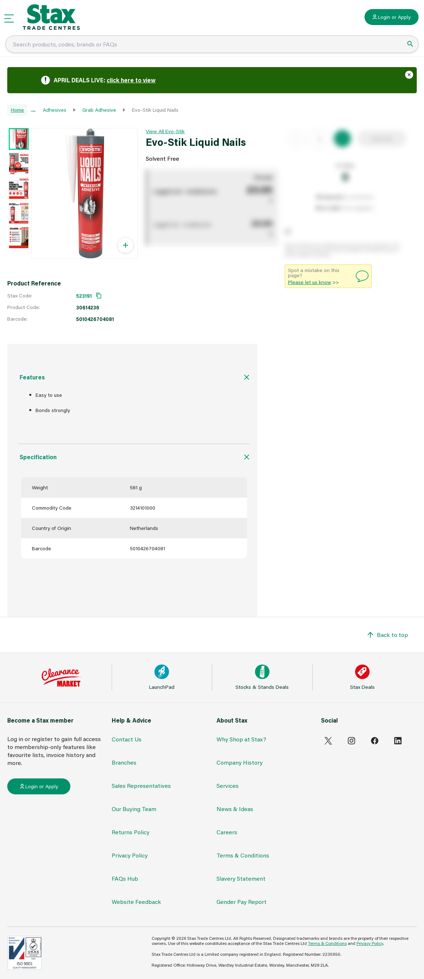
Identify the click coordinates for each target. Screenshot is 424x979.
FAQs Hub (125, 878)
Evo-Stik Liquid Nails (155, 109)
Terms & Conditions (243, 855)
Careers (227, 832)
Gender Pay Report (242, 901)
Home (17, 109)
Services (228, 785)
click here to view (131, 80)
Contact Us (126, 739)
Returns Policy (130, 832)
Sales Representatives (141, 785)
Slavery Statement (241, 878)
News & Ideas (235, 809)
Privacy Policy (130, 855)
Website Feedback (136, 901)
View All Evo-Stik (165, 131)
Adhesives (54, 109)
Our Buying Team (134, 809)
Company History (240, 762)
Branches (124, 762)
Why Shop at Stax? (241, 739)
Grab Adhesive (99, 109)
